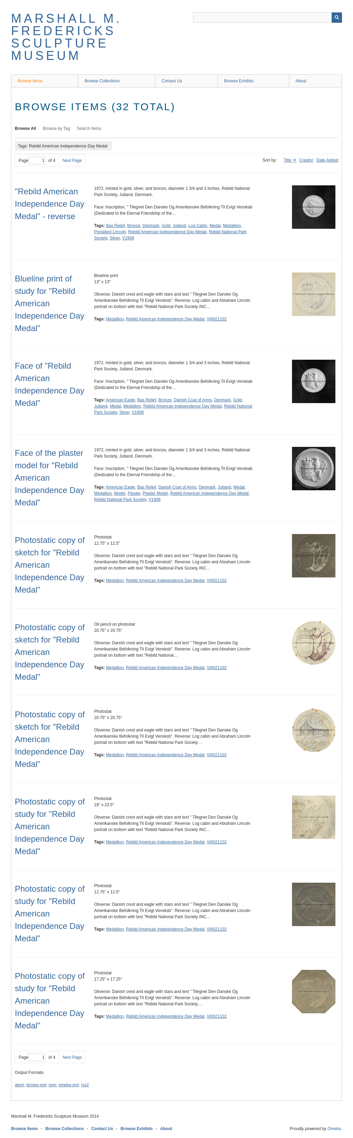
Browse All (25, 128)
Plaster (134, 493)
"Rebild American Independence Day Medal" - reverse (49, 204)
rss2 (85, 1085)
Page (32, 160)
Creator (306, 160)
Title (288, 160)
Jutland (179, 225)
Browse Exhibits (238, 81)
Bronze (133, 225)
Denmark (151, 225)
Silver (115, 238)
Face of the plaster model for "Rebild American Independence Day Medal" (49, 477)
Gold (166, 225)
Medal (215, 225)
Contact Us (172, 81)
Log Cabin (197, 225)
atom (19, 1085)
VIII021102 (217, 319)
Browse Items (30, 81)
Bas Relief (115, 225)
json (52, 1085)
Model (119, 493)
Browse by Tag (56, 128)
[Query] (267, 17)
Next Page (72, 160)
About (300, 81)
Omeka (334, 1128)
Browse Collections (102, 81)
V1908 (128, 238)
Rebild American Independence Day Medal (167, 231)
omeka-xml (69, 1085)
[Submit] (337, 17)
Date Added (327, 160)
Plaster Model (155, 493)
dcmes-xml (36, 1085)
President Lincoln (110, 231)
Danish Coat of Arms (193, 400)
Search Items (89, 128)
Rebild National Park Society (120, 499)
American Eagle (120, 400)
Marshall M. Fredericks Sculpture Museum (66, 37)
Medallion (232, 225)
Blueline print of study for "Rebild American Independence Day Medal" (49, 303)
